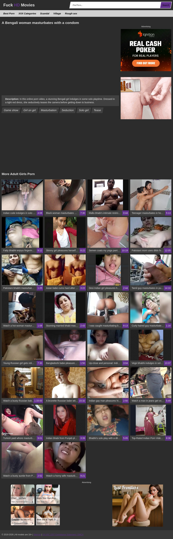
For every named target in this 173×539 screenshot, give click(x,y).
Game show (11, 110)
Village (57, 13)
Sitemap (37, 534)
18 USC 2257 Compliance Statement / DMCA (63, 534)
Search (165, 5)
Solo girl (84, 110)
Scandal (45, 13)
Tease (97, 110)
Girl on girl (29, 110)
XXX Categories (27, 13)
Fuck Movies (19, 5)
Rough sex (71, 13)
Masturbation (49, 110)
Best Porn (9, 13)
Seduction (67, 110)
